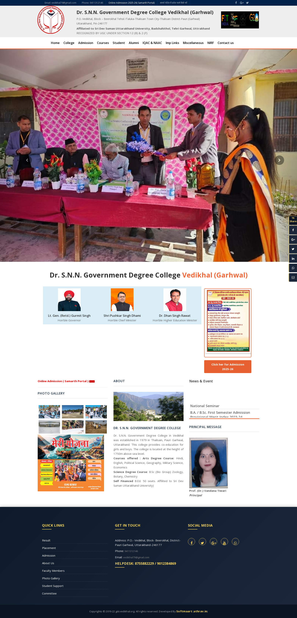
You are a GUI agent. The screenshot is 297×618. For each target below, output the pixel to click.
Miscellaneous (193, 43)
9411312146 (131, 551)
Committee (49, 593)
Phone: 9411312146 (92, 2)
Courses (103, 43)
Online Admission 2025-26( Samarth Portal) (132, 2)
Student (119, 43)
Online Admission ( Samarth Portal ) (63, 381)
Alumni (134, 43)
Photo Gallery (51, 578)
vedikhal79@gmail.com (136, 557)
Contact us (226, 43)
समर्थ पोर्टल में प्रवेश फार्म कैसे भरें (173, 2)
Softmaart (184, 611)
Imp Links (172, 43)
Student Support (52, 586)
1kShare (293, 219)
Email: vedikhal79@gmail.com (60, 2)
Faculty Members (53, 571)
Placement (49, 548)
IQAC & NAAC (152, 43)
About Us (48, 563)
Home (55, 43)
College (68, 43)
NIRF (210, 43)
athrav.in (200, 611)
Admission (85, 43)
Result (46, 540)
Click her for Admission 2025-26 (227, 366)
